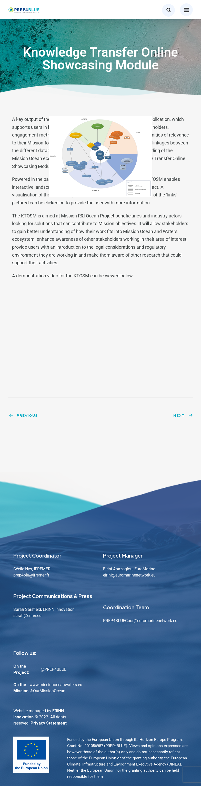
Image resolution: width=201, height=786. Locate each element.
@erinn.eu (33, 615)
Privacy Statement (49, 723)
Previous (23, 415)
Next (183, 415)
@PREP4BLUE (53, 669)
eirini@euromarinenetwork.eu (129, 575)
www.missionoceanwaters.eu (55, 684)
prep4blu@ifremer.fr (31, 575)
